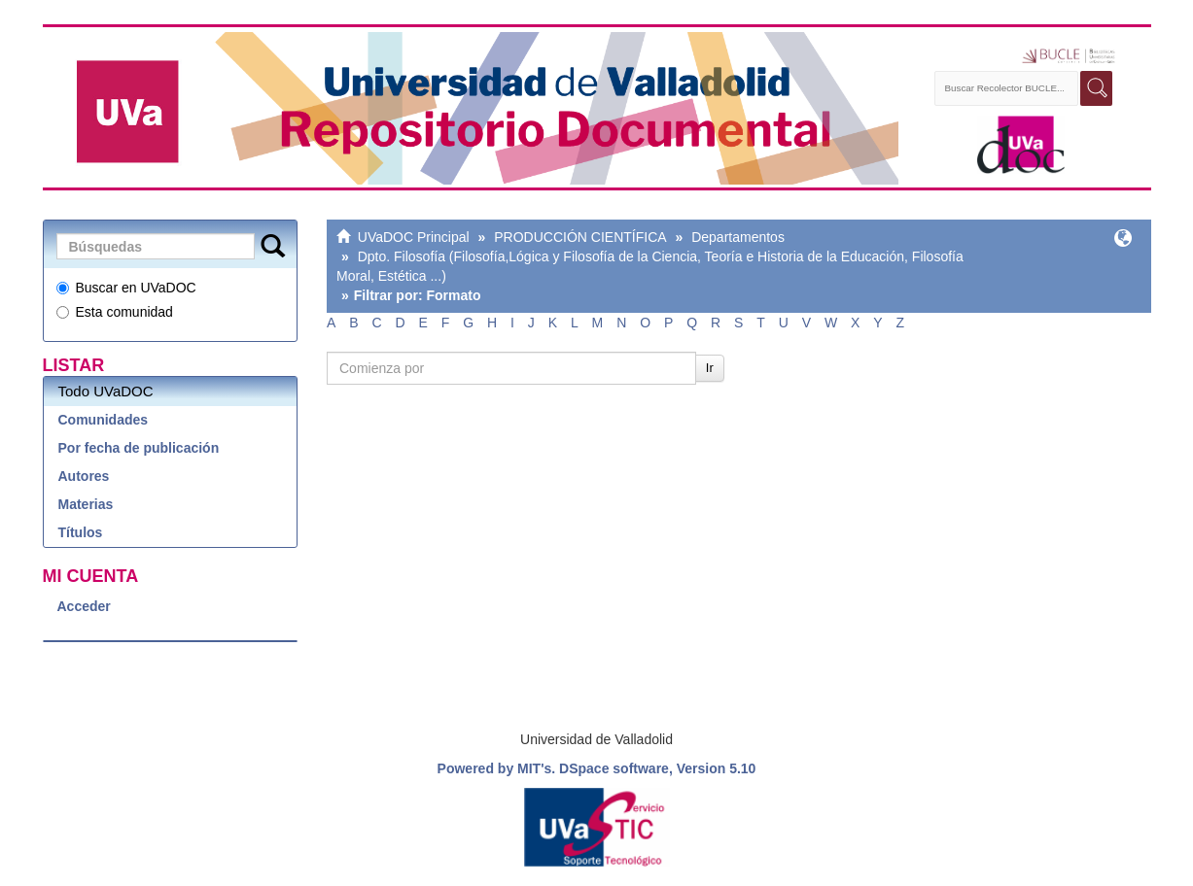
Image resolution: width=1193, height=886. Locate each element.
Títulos (80, 532)
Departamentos (738, 237)
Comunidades (103, 419)
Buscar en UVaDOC (126, 287)
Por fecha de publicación (139, 448)
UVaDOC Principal (414, 237)
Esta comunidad (114, 312)
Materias (86, 504)
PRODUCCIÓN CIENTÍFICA (580, 237)
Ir (710, 367)
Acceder (84, 606)
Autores (84, 476)
